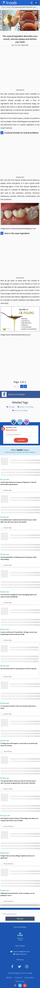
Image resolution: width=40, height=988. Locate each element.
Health (9, 7)
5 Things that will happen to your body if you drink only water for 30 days (19, 744)
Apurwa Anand (8, 789)
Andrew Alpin (17, 45)
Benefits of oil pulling (25, 407)
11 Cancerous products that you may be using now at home (18, 707)
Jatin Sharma (8, 751)
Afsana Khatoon (9, 826)
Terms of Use (20, 981)
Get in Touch (20, 946)
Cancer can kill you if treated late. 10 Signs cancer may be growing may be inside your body (19, 633)
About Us (9, 978)
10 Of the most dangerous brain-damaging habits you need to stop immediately (19, 596)
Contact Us (18, 978)
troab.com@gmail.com (20, 951)
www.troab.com (20, 954)
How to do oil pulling (19, 410)
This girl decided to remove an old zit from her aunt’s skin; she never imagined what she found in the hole (18, 782)
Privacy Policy (29, 978)
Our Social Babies (20, 927)
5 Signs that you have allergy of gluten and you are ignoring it (17, 857)
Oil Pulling (11, 407)
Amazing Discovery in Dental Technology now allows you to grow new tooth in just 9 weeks (19, 819)
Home (3, 7)
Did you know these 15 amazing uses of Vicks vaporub (18, 669)
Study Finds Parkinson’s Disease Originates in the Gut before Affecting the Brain (18, 483)
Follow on (20, 959)
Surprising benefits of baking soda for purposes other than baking (19, 558)
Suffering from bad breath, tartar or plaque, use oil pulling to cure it (17, 894)
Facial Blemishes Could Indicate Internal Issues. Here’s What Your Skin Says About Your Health (19, 521)
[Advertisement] (20, 69)
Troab (30, 973)
